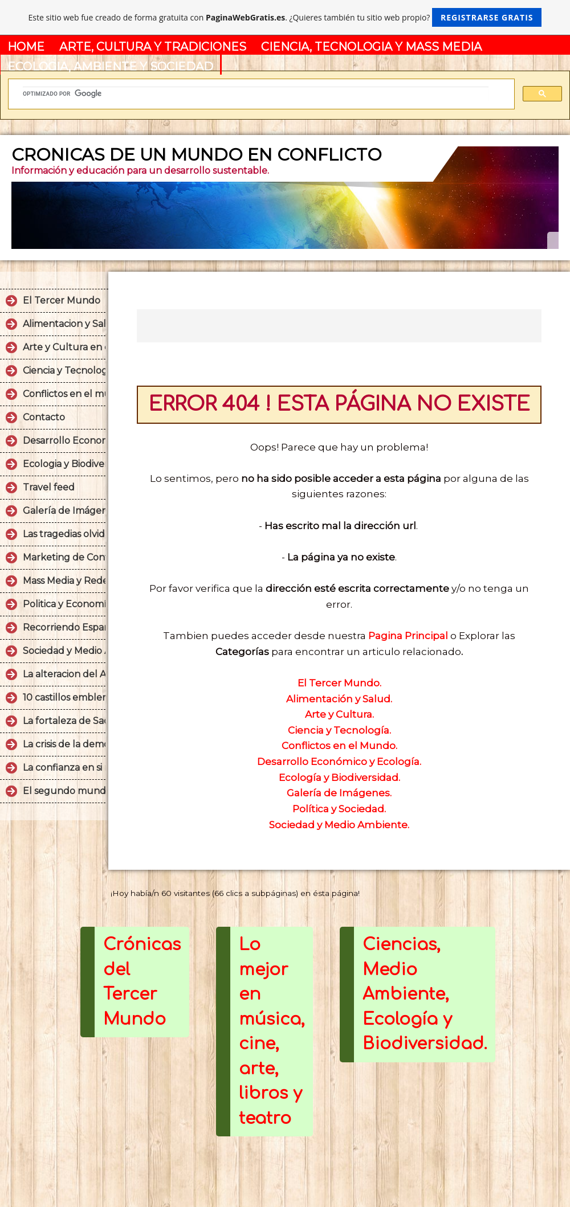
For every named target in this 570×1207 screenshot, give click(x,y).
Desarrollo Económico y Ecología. (339, 761)
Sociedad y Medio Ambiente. (339, 824)
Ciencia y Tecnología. (339, 730)
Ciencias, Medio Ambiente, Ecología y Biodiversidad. (425, 994)
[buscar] (255, 94)
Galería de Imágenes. (339, 793)
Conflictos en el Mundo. (339, 745)
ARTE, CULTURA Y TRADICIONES (152, 47)
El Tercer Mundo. (339, 683)
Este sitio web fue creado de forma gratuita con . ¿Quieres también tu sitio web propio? (285, 17)
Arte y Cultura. (339, 714)
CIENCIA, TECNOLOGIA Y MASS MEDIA (371, 47)
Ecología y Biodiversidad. (339, 777)
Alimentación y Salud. (339, 699)
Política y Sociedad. (339, 809)
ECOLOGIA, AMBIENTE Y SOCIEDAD (110, 66)
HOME (25, 47)
